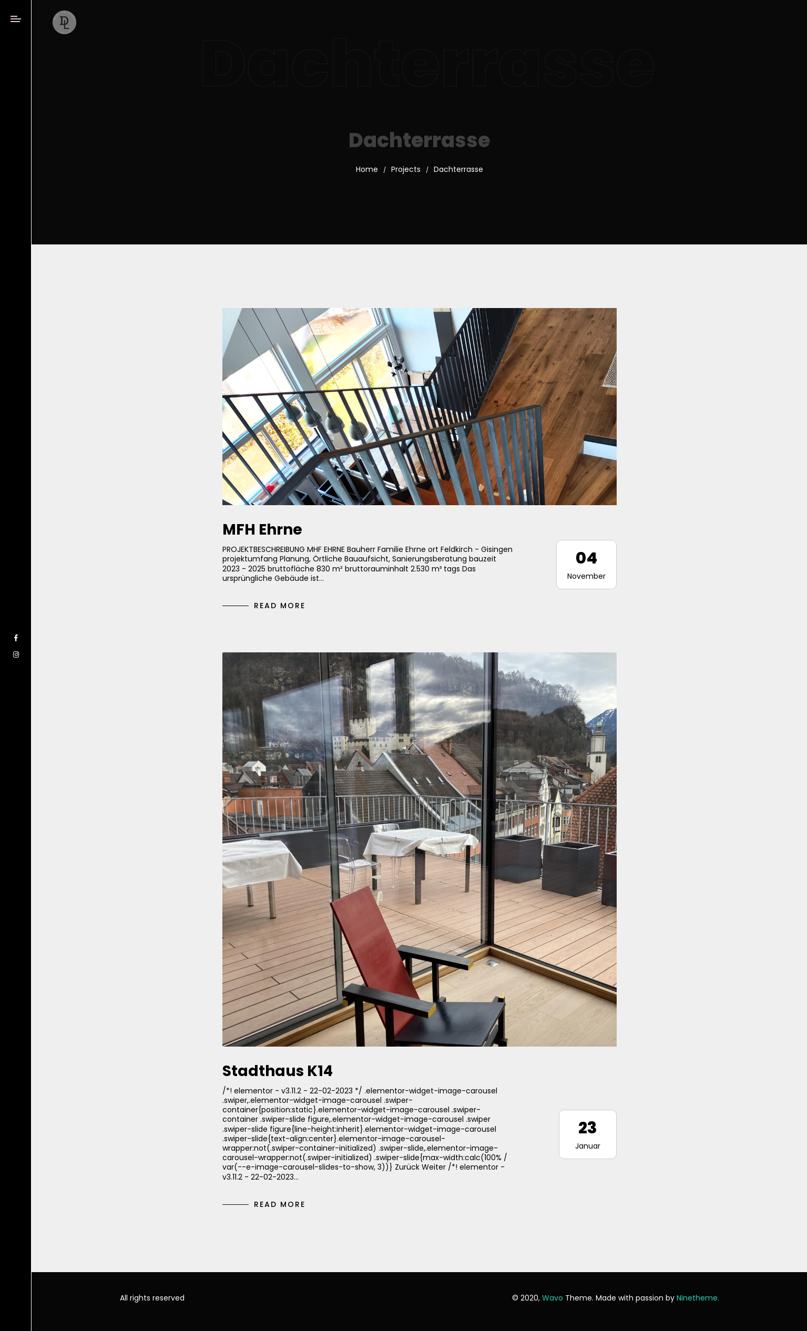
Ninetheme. (698, 1298)
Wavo (552, 1298)
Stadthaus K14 (277, 1071)
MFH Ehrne (262, 529)
